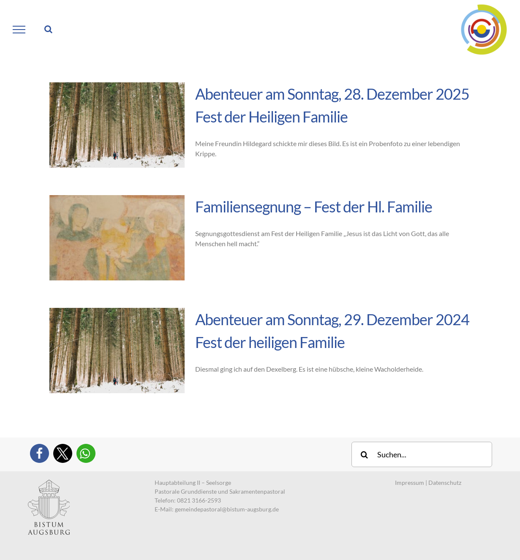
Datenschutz (444, 482)
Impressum (409, 482)
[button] (39, 453)
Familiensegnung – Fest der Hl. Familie (313, 206)
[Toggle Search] (48, 29)
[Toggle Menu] (19, 29)
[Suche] (364, 454)
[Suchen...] (421, 454)
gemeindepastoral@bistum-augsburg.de (227, 509)
